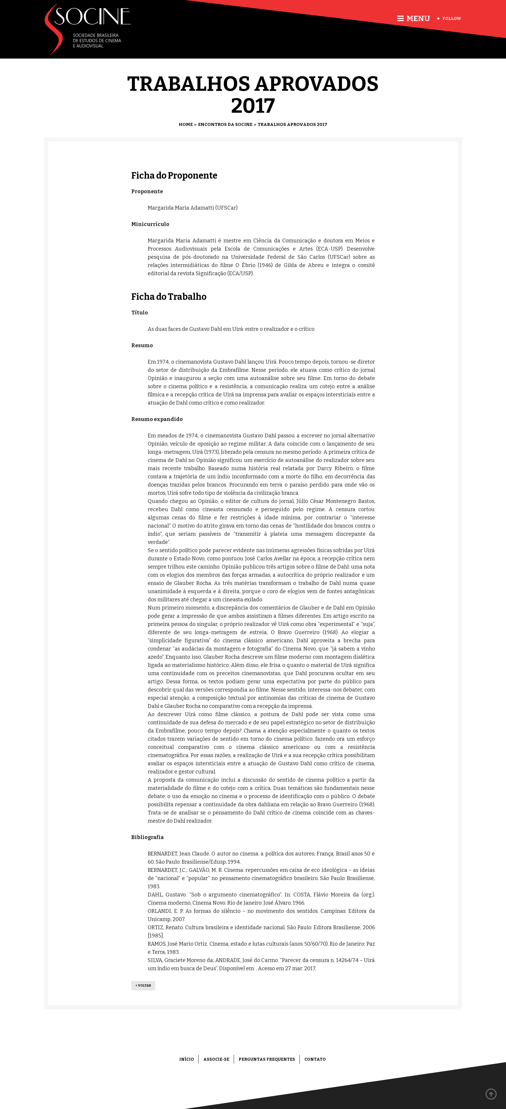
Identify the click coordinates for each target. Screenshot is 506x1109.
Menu (413, 18)
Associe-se (216, 1059)
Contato (315, 1059)
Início (186, 1059)
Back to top (491, 1094)
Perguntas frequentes (267, 1059)
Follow (449, 18)
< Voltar (143, 986)
